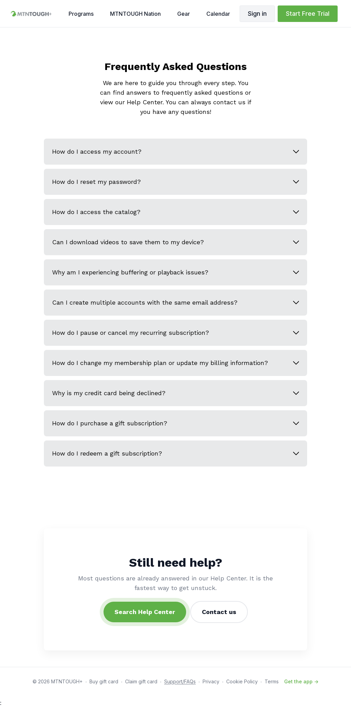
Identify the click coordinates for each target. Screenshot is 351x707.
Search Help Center (144, 611)
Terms (272, 681)
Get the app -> (301, 681)
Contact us (219, 611)
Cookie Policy (242, 681)
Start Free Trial (307, 13)
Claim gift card (141, 681)
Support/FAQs (180, 681)
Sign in (257, 13)
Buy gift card (103, 681)
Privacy (211, 681)
